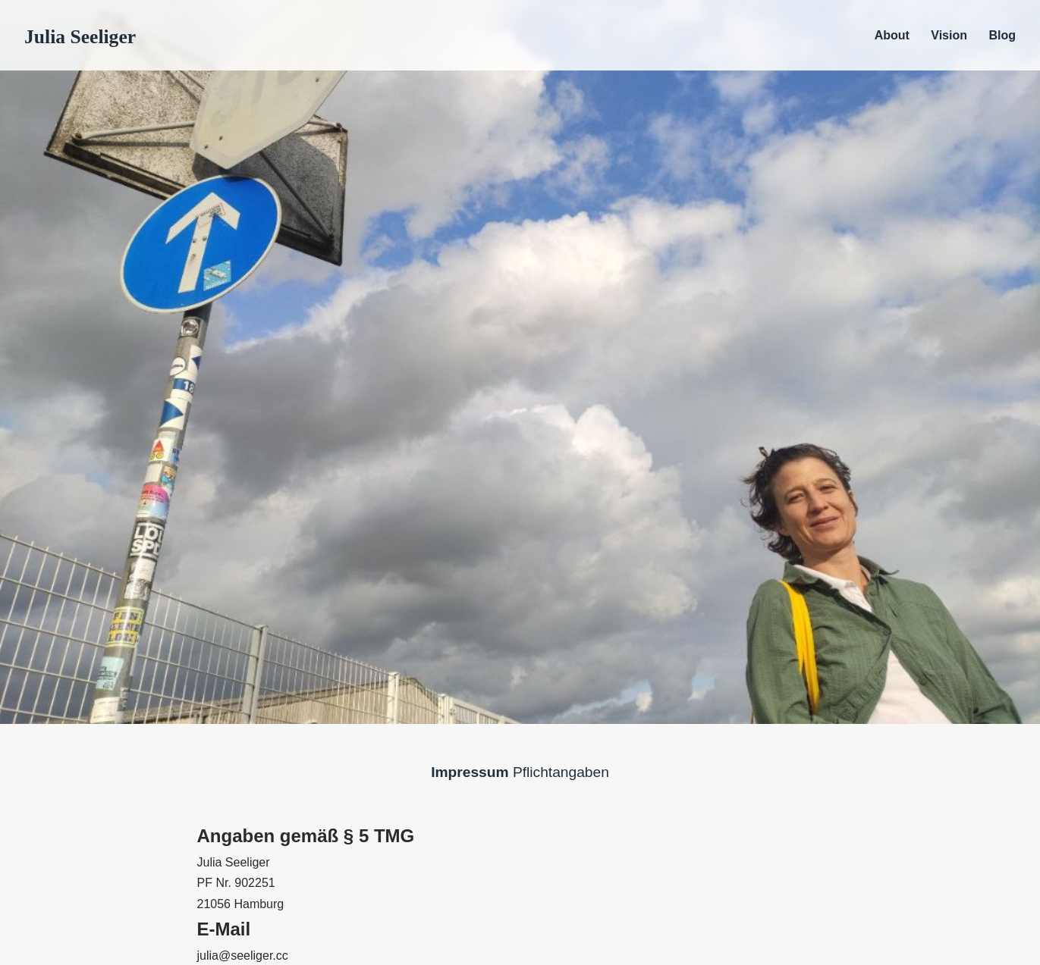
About (892, 35)
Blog (1002, 35)
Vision (949, 35)
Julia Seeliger (80, 37)
